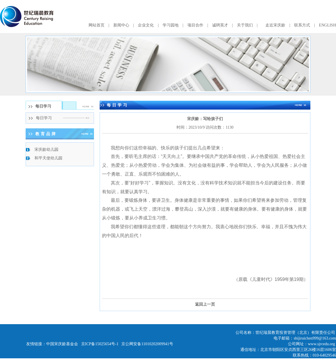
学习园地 (171, 25)
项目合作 (195, 25)
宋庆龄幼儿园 (46, 149)
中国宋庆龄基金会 (62, 344)
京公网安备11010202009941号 (147, 344)
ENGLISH (327, 25)
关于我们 (245, 25)
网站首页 (97, 25)
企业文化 (146, 25)
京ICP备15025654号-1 (99, 344)
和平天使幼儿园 (48, 158)
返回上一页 (205, 304)
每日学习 (44, 118)
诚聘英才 (220, 25)
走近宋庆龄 (275, 25)
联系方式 (302, 25)
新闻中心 (121, 25)
